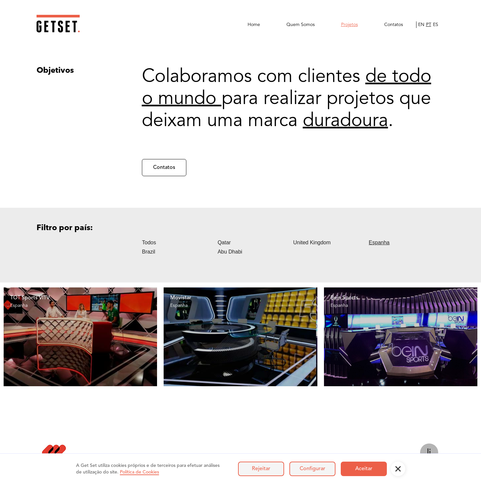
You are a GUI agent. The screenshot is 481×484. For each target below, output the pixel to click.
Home (254, 24)
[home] (58, 24)
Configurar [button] (312, 468)
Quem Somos (300, 24)
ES (435, 24)
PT (428, 24)
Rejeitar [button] (261, 468)
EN (421, 24)
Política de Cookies (139, 472)
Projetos (349, 24)
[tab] (180, 242)
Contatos (393, 24)
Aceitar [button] (363, 468)
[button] (398, 469)
